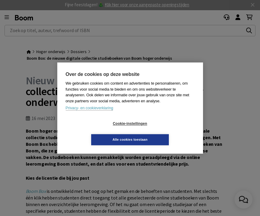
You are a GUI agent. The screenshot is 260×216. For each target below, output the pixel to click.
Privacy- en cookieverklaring (89, 116)
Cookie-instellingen (94, 132)
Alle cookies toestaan (165, 131)
